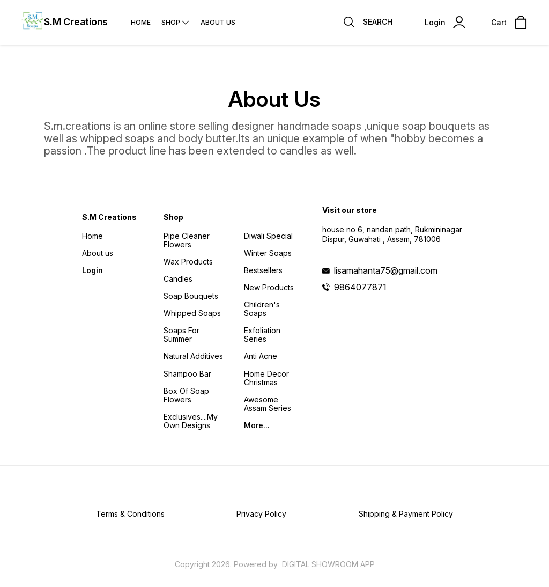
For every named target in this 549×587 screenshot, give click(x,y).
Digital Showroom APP (328, 564)
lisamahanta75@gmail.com (385, 270)
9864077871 (360, 287)
